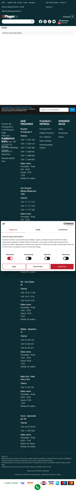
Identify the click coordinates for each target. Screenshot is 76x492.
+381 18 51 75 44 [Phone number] (27, 296)
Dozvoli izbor (38, 266)
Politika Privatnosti (46, 133)
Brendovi (10, 2)
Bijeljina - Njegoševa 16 (28, 330)
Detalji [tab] (38, 229)
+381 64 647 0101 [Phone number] (27, 300)
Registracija (62, 133)
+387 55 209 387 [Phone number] (27, 344)
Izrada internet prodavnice (48, 474)
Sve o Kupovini (45, 137)
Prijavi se (63, 2)
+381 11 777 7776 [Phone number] (27, 202)
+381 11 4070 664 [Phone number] (27, 431)
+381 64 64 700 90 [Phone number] (27, 427)
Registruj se (49, 7)
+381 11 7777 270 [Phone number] (27, 206)
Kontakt (22, 7)
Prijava (61, 137)
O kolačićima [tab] (62, 229)
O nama (25, 2)
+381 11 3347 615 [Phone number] (27, 144)
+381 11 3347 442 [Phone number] (27, 140)
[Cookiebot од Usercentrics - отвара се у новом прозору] (65, 223)
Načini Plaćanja (45, 141)
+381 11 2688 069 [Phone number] (27, 159)
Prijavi (72, 109)
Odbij (14, 266)
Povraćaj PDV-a (45, 129)
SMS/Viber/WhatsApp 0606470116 (11, 11)
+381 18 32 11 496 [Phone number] (27, 293)
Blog (15, 2)
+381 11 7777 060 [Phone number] (27, 210)
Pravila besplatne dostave (46, 146)
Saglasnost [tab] (13, 229)
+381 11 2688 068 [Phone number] (27, 155)
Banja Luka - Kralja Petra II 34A (27, 378)
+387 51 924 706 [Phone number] (27, 387)
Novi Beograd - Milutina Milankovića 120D (28, 191)
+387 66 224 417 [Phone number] (27, 348)
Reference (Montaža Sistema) (10, 7)
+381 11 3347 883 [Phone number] (27, 148)
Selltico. (59, 474)
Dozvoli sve (62, 266)
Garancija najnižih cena (8, 159)
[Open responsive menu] (72, 16)
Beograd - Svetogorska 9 (26, 130)
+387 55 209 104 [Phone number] (27, 340)
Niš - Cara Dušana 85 (27, 283)
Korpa (60, 129)
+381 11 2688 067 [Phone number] (27, 151)
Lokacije (19, 2)
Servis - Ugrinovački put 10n (28, 417)
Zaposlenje (32, 2)
